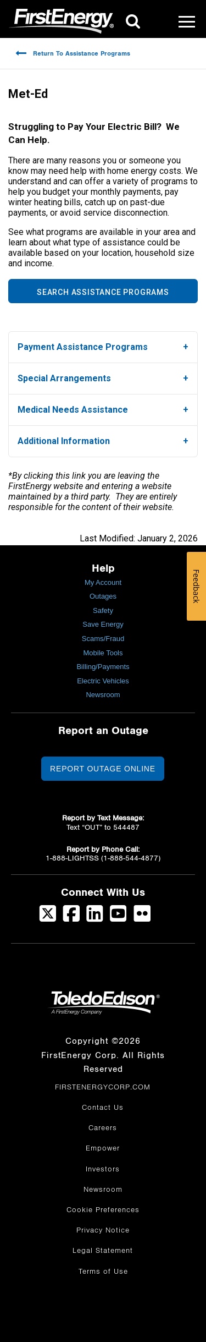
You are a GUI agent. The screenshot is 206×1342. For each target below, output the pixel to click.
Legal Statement (103, 1250)
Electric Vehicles (103, 681)
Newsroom (103, 695)
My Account (103, 582)
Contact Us (103, 1107)
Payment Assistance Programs (83, 347)
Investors (103, 1169)
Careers (102, 1128)
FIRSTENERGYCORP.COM (103, 1087)
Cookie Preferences (103, 1210)
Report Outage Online (102, 768)
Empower (103, 1148)
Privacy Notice (103, 1230)
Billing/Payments (102, 666)
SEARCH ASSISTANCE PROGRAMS (103, 292)
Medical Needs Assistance (73, 409)
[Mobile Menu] (187, 21)
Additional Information (64, 441)
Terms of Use (103, 1271)
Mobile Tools (103, 653)
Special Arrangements (64, 378)
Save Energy (102, 624)
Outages (103, 596)
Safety (103, 610)
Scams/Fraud (103, 638)
